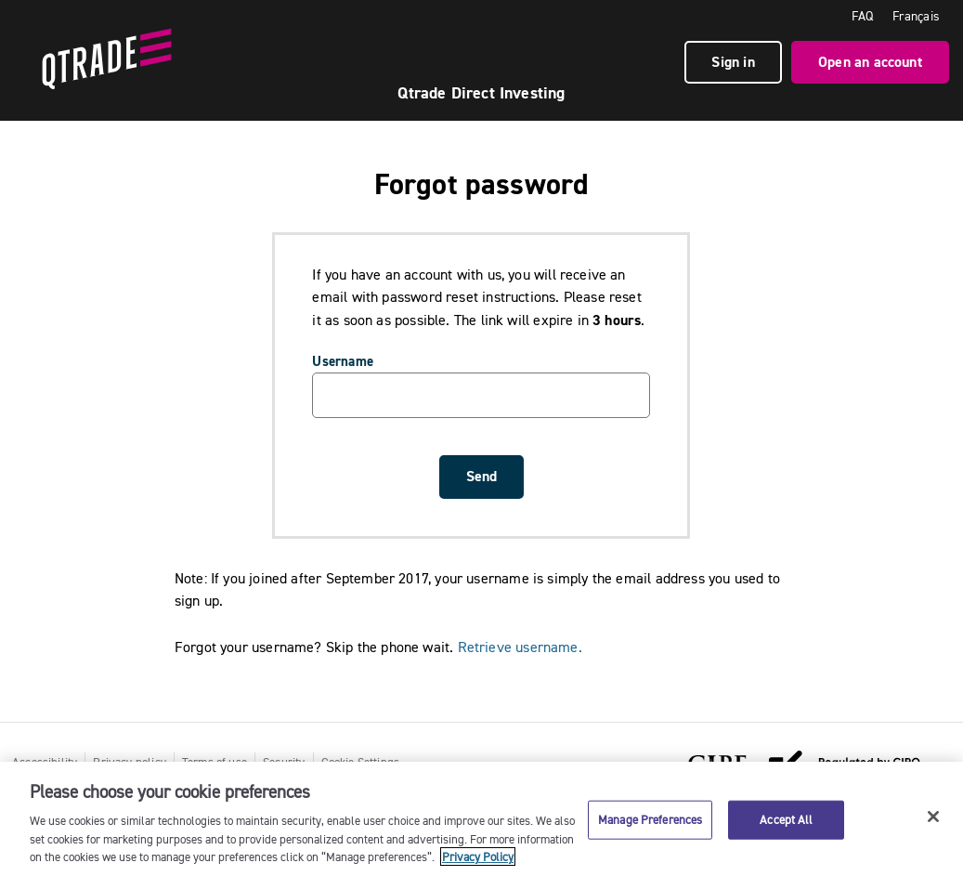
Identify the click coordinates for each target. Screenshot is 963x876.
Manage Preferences (650, 819)
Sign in (732, 62)
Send (481, 476)
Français (916, 15)
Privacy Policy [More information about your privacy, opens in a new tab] (478, 856)
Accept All (786, 819)
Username (342, 361)
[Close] (933, 816)
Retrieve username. (520, 646)
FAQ (863, 15)
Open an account (870, 62)
